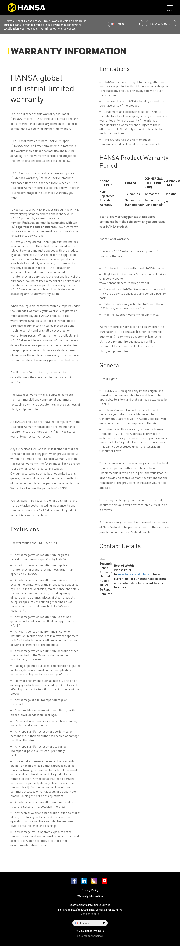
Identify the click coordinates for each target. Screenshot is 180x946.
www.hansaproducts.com (135, 574)
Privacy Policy (90, 890)
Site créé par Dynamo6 (90, 935)
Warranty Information (90, 896)
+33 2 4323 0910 (160, 24)
